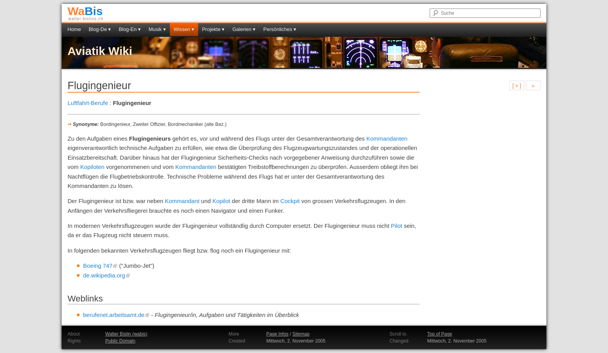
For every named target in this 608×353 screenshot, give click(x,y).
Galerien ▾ (244, 29)
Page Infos (277, 334)
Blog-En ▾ (130, 29)
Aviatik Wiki (99, 51)
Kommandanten (387, 138)
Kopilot (221, 201)
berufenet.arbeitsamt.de (116, 315)
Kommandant (182, 201)
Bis (85, 11)
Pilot (396, 225)
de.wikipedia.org (106, 275)
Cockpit (290, 201)
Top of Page (439, 334)
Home (74, 29)
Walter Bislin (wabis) (126, 334)
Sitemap (300, 334)
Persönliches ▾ (279, 29)
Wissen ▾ (184, 29)
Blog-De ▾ (100, 29)
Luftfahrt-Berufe (87, 103)
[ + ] (516, 85)
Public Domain (120, 341)
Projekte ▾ (213, 29)
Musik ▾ (157, 29)
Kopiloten (92, 167)
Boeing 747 (100, 265)
